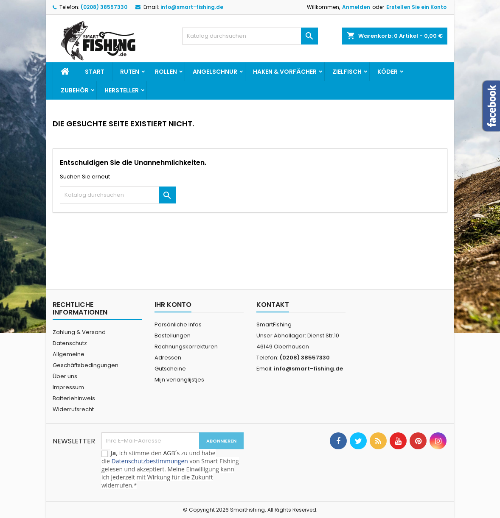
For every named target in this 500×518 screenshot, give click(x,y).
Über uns (65, 376)
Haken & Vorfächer (285, 71)
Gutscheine (170, 369)
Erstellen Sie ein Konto (416, 7)
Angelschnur (215, 71)
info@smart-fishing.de (191, 7)
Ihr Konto (172, 304)
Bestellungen (172, 335)
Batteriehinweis (74, 398)
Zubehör (75, 90)
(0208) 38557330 (104, 7)
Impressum (68, 387)
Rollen (166, 71)
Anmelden (356, 7)
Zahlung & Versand (79, 332)
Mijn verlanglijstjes (179, 380)
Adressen (167, 358)
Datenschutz (70, 343)
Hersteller (121, 90)
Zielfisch (347, 71)
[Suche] (250, 36)
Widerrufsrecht (73, 409)
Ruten (129, 71)
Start (94, 71)
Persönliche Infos (178, 324)
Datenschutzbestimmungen (150, 461)
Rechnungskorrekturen (186, 347)
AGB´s (171, 453)
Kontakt (272, 304)
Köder (387, 71)
